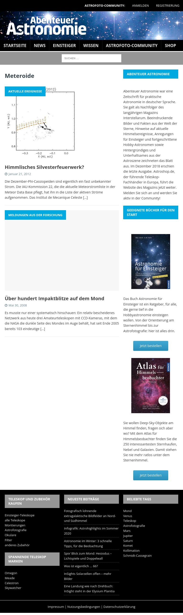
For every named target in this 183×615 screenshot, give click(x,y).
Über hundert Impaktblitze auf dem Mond (54, 298)
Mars (126, 531)
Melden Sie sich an (137, 193)
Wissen (90, 45)
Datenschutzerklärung (119, 606)
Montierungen (15, 525)
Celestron (12, 583)
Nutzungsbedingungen (83, 606)
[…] (85, 197)
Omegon (11, 573)
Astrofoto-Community (132, 45)
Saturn (128, 541)
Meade (10, 578)
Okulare (10, 535)
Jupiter (128, 536)
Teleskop (129, 521)
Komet (128, 545)
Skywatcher (13, 588)
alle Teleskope (15, 520)
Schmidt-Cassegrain (137, 555)
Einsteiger (64, 45)
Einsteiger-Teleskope (20, 515)
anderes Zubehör (17, 545)
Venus (127, 516)
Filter (8, 540)
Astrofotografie (15, 530)
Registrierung (167, 5)
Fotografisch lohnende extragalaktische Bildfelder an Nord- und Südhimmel (90, 516)
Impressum (56, 606)
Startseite (15, 45)
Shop (170, 45)
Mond (127, 511)
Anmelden (140, 5)
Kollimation (131, 550)
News (40, 45)
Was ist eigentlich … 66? (81, 566)
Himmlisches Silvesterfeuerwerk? (44, 167)
